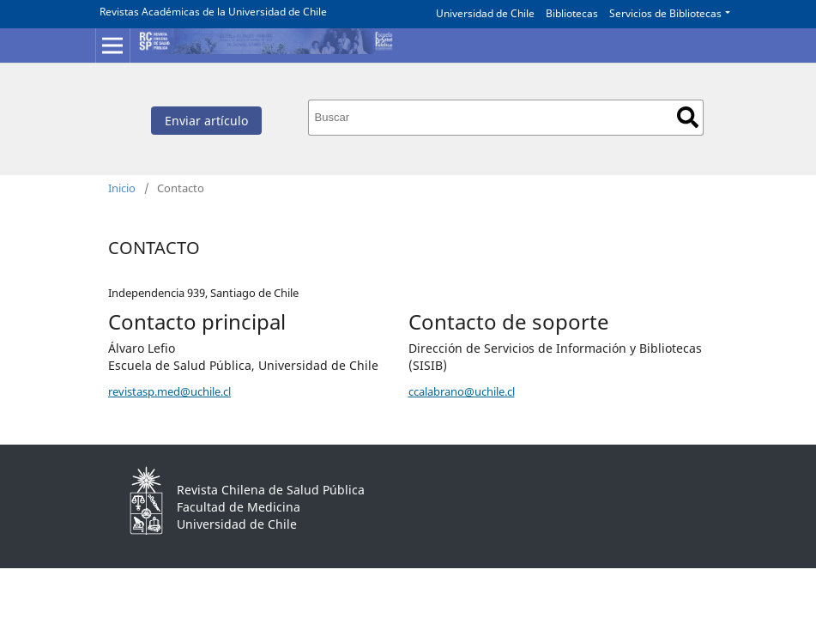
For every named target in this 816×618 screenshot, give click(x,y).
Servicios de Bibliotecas (665, 13)
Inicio (122, 188)
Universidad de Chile (485, 13)
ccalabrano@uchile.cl (461, 391)
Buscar (687, 117)
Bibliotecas (572, 13)
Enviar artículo (206, 120)
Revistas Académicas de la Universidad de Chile (213, 11)
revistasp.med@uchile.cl (169, 391)
